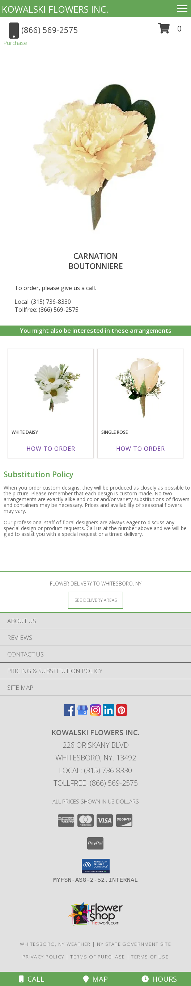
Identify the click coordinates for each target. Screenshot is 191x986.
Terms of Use (150, 956)
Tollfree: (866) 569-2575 (46, 310)
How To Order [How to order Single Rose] (140, 449)
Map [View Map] (95, 979)
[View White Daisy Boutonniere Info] (51, 387)
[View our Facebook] (69, 713)
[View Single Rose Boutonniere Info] (140, 387)
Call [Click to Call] (31, 979)
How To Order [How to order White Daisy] (50, 449)
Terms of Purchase (97, 956)
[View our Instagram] (95, 713)
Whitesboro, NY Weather (55, 944)
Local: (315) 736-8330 (42, 302)
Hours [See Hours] (159, 979)
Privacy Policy (43, 956)
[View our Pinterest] (121, 713)
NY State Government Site (134, 944)
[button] (170, 31)
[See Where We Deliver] (95, 599)
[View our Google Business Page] (82, 713)
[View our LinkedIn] (108, 713)
